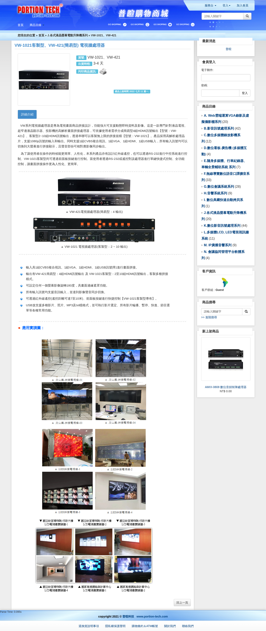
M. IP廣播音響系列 (218, 245)
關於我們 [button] (170, 626)
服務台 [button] (210, 5)
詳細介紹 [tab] (27, 114)
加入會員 (242, 5)
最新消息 (209, 41)
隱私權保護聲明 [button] (115, 626)
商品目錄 (209, 106)
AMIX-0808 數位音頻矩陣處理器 (225, 387)
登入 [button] (226, 5)
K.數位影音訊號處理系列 (222, 225)
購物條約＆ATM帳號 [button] (145, 626)
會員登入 (209, 62)
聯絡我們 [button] (188, 626)
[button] (37, 25)
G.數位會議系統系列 (219, 186)
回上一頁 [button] (182, 602)
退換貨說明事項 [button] (89, 626)
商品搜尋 (209, 302)
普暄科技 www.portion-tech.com (145, 616)
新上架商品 (210, 331)
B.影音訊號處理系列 (219, 128)
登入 (245, 93)
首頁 (41, 35)
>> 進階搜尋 (209, 317)
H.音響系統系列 (215, 193)
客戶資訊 (209, 271)
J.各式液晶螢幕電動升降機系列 (67, 35)
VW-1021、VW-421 (103, 35)
